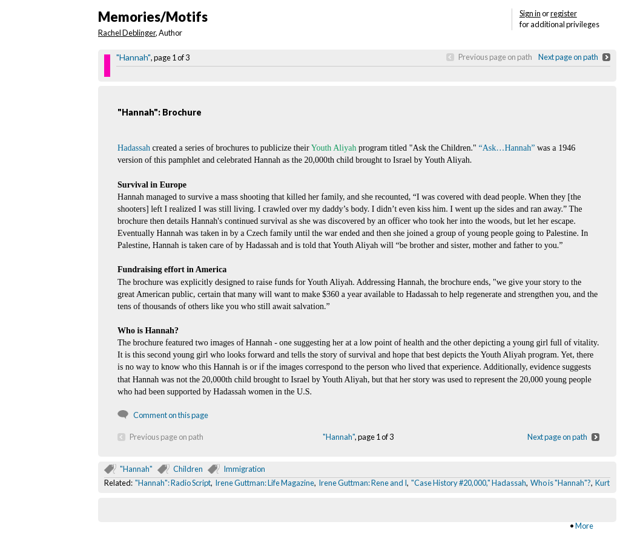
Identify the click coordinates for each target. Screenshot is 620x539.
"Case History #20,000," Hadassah (468, 483)
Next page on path (568, 57)
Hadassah (133, 147)
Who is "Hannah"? (560, 483)
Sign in (530, 13)
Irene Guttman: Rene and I (362, 483)
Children (188, 469)
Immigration (244, 469)
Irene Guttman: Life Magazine (264, 483)
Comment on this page (170, 415)
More (584, 526)
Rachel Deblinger (127, 33)
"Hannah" (133, 57)
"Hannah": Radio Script (173, 483)
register (563, 13)
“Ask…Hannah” (506, 147)
